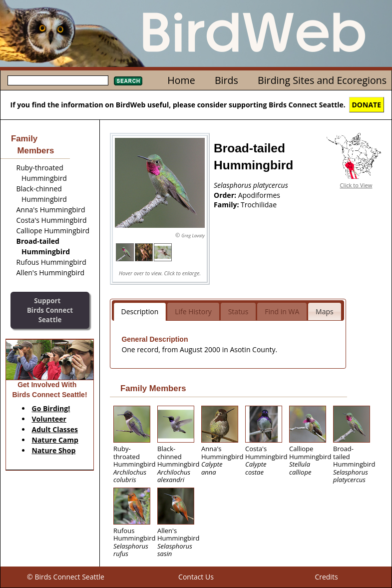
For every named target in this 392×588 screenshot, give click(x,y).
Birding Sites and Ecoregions (322, 80)
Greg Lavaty (193, 235)
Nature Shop (54, 450)
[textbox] (57, 80)
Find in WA (282, 311)
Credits (326, 577)
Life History (193, 311)
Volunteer (49, 419)
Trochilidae (259, 204)
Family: (227, 204)
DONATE (367, 104)
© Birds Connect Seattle (65, 577)
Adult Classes (55, 429)
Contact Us (196, 577)
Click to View (356, 185)
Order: (226, 195)
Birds (226, 80)
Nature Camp (55, 440)
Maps (325, 311)
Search (128, 80)
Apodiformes (259, 195)
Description (140, 311)
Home (181, 80)
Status (238, 311)
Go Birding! (51, 408)
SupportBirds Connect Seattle (50, 310)
